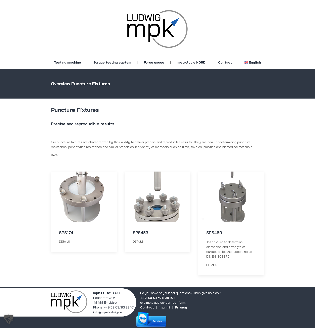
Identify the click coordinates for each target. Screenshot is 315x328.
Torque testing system (112, 62)
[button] (9, 319)
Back (55, 155)
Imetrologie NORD (191, 62)
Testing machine (67, 62)
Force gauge (154, 62)
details (64, 241)
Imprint (164, 307)
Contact (225, 62)
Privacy (181, 307)
